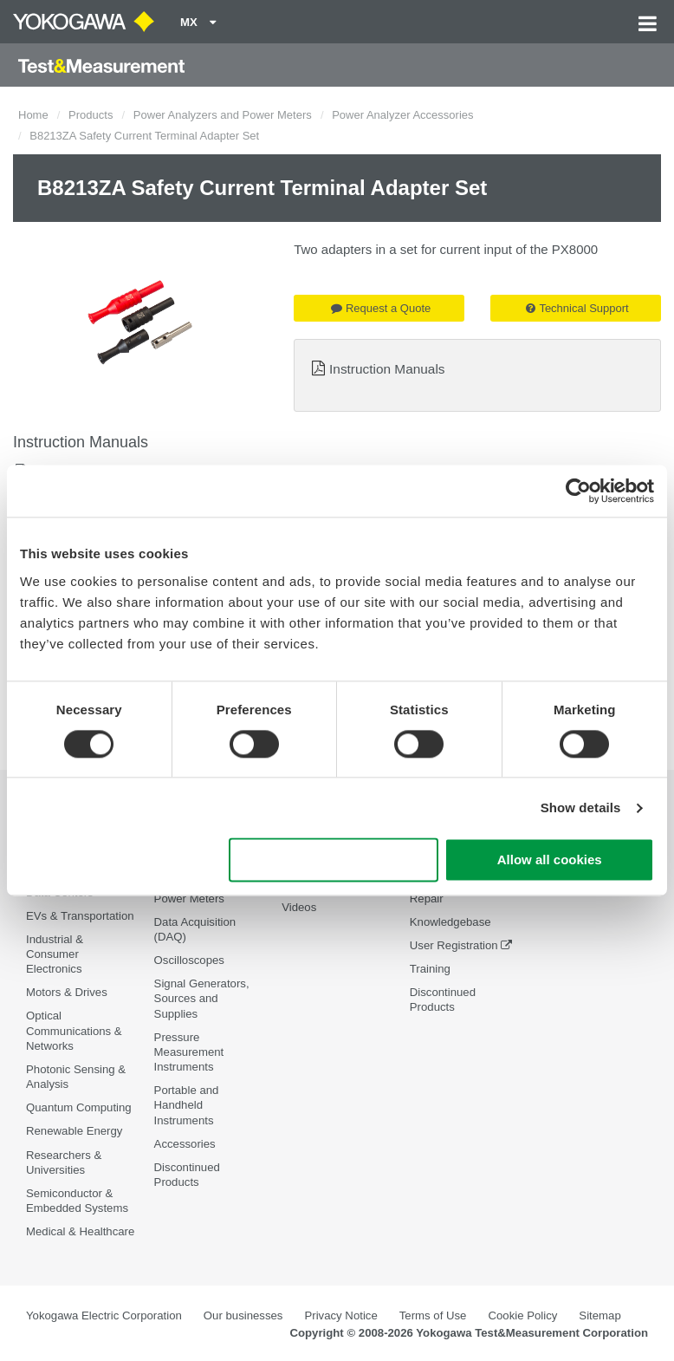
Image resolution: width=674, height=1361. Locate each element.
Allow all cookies (549, 860)
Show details (581, 807)
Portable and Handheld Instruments (186, 1105)
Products (90, 114)
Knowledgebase (450, 921)
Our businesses (243, 1315)
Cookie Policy (522, 1315)
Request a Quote (381, 308)
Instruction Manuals (386, 368)
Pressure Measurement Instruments (189, 1052)
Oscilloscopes (189, 960)
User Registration (454, 945)
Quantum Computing (79, 1107)
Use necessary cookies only (333, 860)
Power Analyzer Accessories (402, 114)
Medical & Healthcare (80, 1231)
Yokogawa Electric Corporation (104, 1315)
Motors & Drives (66, 992)
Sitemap (599, 1315)
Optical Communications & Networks (74, 1030)
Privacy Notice (340, 1315)
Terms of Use (433, 1315)
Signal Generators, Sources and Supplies (202, 998)
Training (430, 968)
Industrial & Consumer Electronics (54, 954)
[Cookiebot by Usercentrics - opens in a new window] (578, 491)
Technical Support (577, 308)
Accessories (185, 1143)
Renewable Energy (74, 1130)
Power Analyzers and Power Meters (222, 114)
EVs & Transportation (80, 915)
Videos (299, 907)
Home (33, 114)
